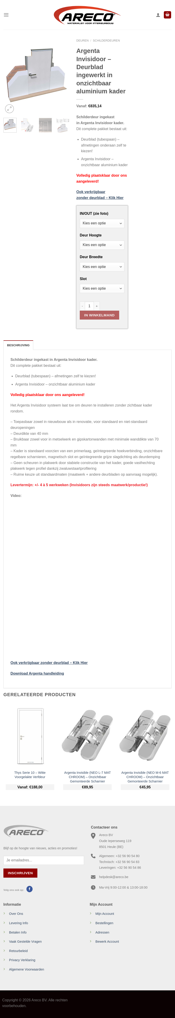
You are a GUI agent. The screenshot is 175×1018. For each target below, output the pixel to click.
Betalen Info (18, 932)
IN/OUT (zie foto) (94, 213)
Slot (83, 279)
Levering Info (18, 923)
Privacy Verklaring (22, 960)
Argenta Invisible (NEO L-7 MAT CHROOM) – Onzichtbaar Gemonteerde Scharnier (87, 777)
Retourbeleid (18, 951)
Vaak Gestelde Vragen (25, 941)
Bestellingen (104, 923)
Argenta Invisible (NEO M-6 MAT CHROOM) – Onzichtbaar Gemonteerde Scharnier (145, 777)
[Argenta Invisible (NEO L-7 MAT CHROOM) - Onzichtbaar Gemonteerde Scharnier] (87, 735)
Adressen (102, 932)
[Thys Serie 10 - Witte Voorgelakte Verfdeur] (30, 735)
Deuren (82, 40)
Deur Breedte (91, 257)
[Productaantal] (89, 306)
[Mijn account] (158, 15)
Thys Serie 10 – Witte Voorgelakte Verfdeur (30, 775)
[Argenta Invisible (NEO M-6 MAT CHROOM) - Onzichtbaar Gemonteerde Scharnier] (145, 735)
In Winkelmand (99, 315)
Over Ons (16, 914)
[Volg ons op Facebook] (29, 889)
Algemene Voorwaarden (26, 969)
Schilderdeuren (106, 40)
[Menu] (6, 14)
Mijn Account (104, 914)
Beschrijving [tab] (18, 345)
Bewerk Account (107, 941)
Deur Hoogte (91, 235)
